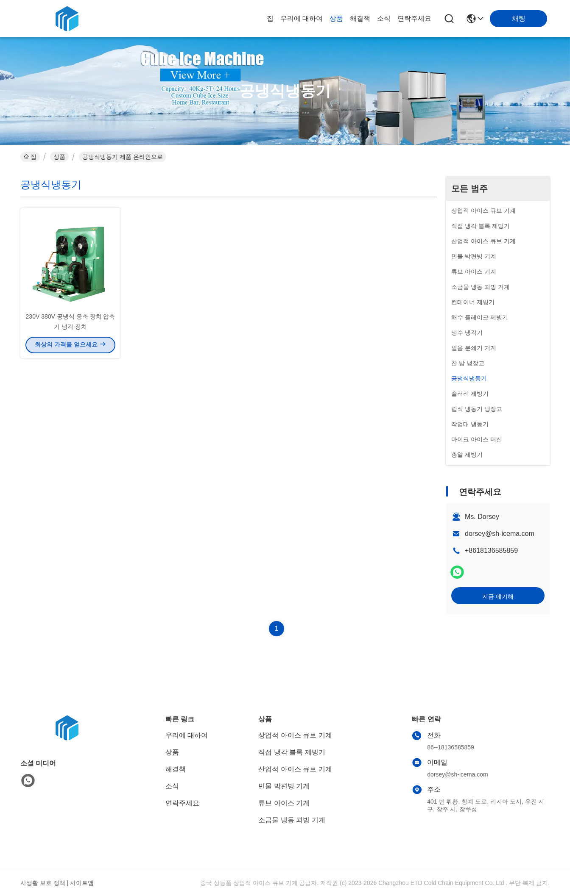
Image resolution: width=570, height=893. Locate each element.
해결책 (360, 18)
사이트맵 (82, 882)
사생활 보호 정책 (42, 882)
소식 (384, 18)
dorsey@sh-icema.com (499, 533)
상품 (336, 18)
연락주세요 (414, 18)
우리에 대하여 (301, 18)
